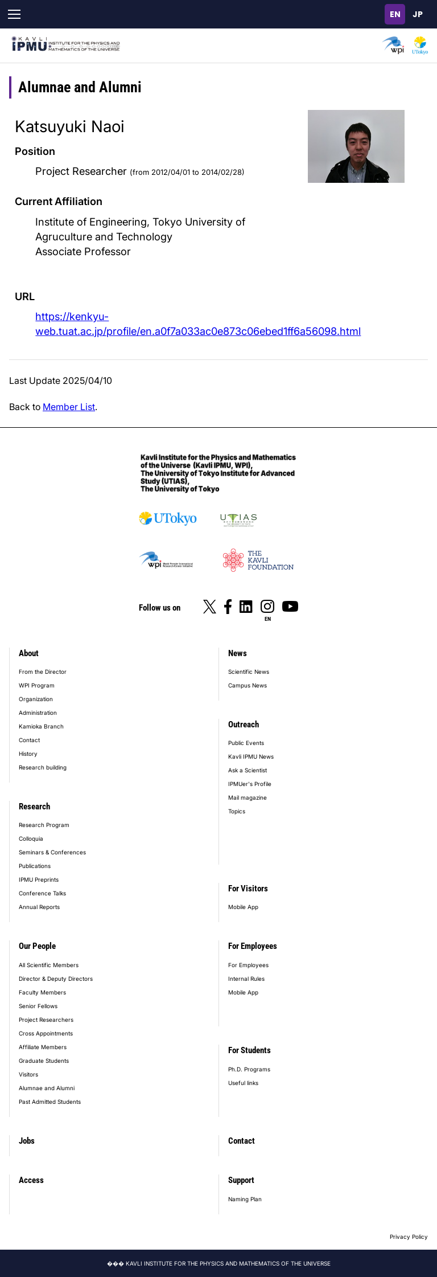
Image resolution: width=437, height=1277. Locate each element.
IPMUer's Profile (249, 783)
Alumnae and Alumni (47, 1087)
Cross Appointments (46, 1033)
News (237, 653)
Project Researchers (46, 1019)
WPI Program (37, 685)
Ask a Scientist (247, 770)
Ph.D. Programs (249, 1069)
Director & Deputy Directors (56, 978)
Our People (37, 946)
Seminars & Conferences (52, 852)
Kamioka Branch (41, 726)
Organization (36, 698)
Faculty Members (42, 992)
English (395, 14)
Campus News (247, 685)
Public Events (246, 742)
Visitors (28, 1074)
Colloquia (31, 838)
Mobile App (243, 906)
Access (31, 1180)
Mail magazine (247, 797)
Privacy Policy (409, 1236)
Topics (236, 811)
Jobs (27, 1141)
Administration (38, 712)
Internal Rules (246, 978)
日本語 (417, 14)
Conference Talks (42, 893)
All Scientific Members (49, 964)
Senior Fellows (38, 1005)
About (29, 653)
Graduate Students (44, 1060)
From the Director (43, 671)
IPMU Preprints (39, 879)
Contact (29, 739)
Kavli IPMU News (251, 756)
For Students (249, 1050)
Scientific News (248, 671)
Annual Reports (39, 906)
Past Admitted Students (50, 1101)
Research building (43, 767)
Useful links (243, 1082)
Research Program (44, 824)
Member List (69, 406)
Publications (35, 865)
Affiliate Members (43, 1046)
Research (34, 806)
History (28, 753)
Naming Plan (245, 1199)
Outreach (243, 724)
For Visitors (248, 888)
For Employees (252, 946)
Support (241, 1180)
